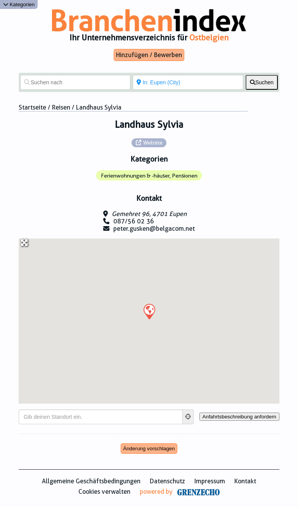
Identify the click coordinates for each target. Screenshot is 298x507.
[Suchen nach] (75, 82)
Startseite (32, 107)
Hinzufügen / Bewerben (149, 55)
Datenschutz (167, 481)
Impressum (209, 481)
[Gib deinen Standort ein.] (101, 416)
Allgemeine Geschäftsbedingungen (91, 481)
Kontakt (245, 481)
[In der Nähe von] (188, 82)
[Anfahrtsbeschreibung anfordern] (239, 417)
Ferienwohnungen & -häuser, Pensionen (149, 175)
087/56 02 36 (133, 221)
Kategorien (19, 4)
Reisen (61, 107)
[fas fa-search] (262, 82)
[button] (149, 311)
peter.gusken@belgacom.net (154, 228)
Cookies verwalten (104, 491)
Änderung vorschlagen (149, 448)
